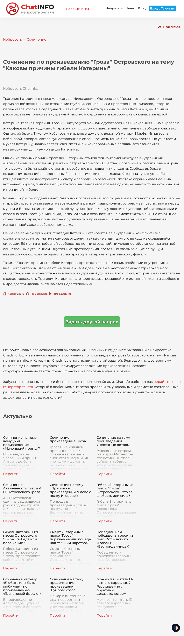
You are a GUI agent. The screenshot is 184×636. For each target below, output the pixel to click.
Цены (130, 8)
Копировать (16, 293)
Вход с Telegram (162, 8)
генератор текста (18, 387)
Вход (142, 8)
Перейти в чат (77, 9)
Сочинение (36, 39)
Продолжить (62, 293)
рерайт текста (166, 382)
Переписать (39, 293)
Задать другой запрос (92, 321)
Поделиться (171, 26)
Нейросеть (114, 8)
